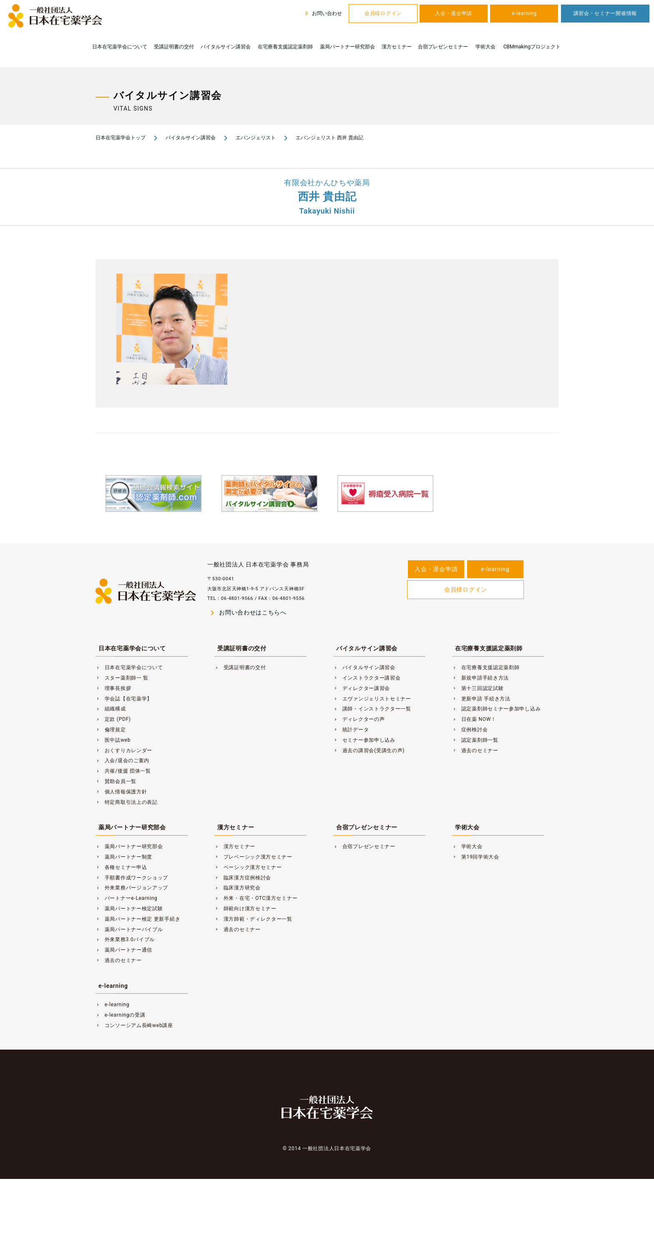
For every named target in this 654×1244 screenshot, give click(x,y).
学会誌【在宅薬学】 (124, 699)
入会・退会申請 (453, 13)
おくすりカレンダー (124, 750)
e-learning (524, 13)
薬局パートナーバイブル (129, 929)
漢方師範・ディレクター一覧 (253, 919)
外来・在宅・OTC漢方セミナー (255, 898)
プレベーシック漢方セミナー (253, 857)
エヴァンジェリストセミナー (372, 699)
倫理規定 (111, 730)
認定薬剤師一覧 (475, 740)
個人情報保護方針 (121, 792)
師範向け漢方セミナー (245, 909)
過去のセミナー (475, 750)
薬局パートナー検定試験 (129, 909)
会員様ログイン (383, 13)
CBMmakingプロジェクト (532, 47)
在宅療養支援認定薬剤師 (285, 47)
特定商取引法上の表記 (127, 802)
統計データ (351, 730)
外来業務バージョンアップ (132, 888)
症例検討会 (470, 730)
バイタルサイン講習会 (226, 47)
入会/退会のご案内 (122, 760)
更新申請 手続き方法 (481, 699)
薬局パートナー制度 (124, 857)
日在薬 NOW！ (474, 719)
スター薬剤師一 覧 (122, 678)
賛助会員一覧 (116, 781)
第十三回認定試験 (477, 688)
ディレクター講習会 (361, 688)
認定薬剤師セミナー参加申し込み (496, 709)
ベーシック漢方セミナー (248, 867)
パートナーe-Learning (126, 898)
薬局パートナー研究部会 (347, 47)
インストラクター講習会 (367, 678)
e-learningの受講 (120, 1015)
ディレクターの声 (359, 719)
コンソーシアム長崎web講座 (134, 1025)
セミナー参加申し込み (364, 740)
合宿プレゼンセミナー (443, 47)
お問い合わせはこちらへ (247, 613)
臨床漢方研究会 (237, 888)
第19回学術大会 (475, 857)
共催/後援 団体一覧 (123, 771)
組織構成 (111, 709)
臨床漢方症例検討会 (242, 878)
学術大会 (485, 47)
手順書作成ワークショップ (132, 878)
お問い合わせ (322, 13)
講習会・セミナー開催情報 (605, 13)
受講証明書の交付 (174, 47)
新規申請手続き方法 (480, 678)
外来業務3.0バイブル (125, 939)
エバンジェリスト (256, 138)
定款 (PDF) (113, 719)
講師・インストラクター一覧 (372, 709)
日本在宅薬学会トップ (121, 138)
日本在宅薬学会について (119, 47)
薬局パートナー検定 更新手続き (138, 919)
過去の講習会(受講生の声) (369, 750)
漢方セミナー (397, 47)
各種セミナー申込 (121, 867)
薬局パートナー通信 (124, 950)
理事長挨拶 (113, 688)
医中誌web (113, 740)
